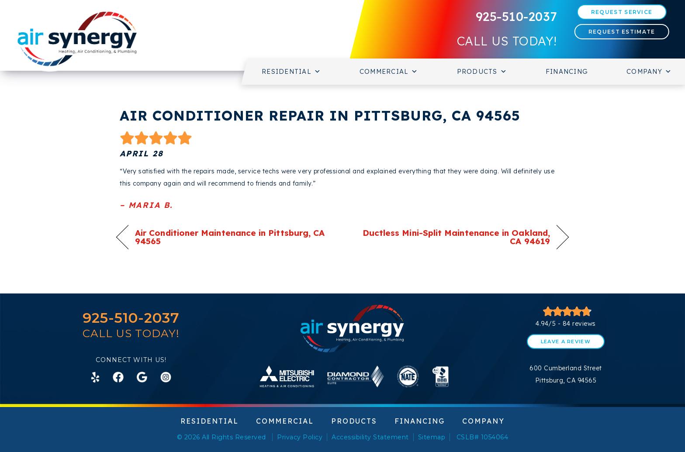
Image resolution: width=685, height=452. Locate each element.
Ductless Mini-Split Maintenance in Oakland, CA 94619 (453, 237)
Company (649, 71)
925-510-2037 (516, 16)
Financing (567, 71)
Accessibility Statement (370, 437)
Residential (291, 71)
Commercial (389, 71)
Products (482, 71)
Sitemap (432, 437)
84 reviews (579, 324)
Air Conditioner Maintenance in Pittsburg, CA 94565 (230, 237)
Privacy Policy (299, 437)
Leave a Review (566, 341)
